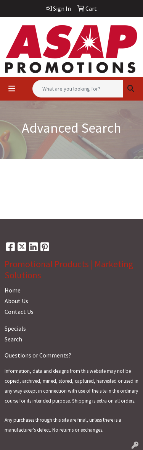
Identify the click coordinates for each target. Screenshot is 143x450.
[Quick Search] (77, 88)
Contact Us (19, 311)
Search (13, 339)
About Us (16, 301)
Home (13, 290)
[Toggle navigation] (12, 88)
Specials (15, 328)
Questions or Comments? (38, 355)
